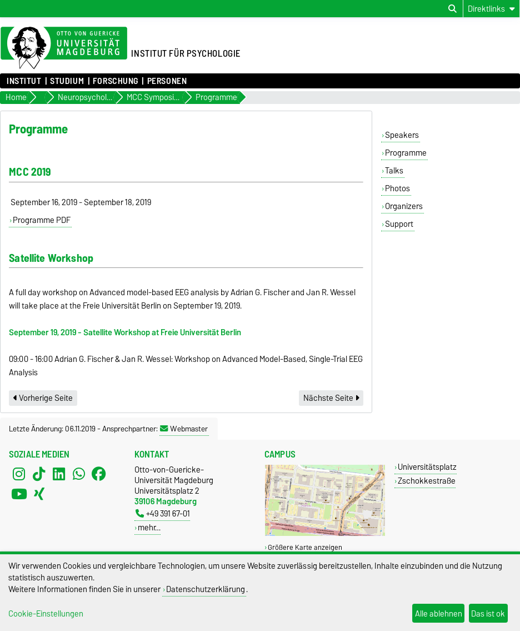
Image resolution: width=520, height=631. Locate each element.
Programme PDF (42, 220)
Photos (397, 188)
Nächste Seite (331, 398)
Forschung (115, 81)
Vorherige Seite (43, 398)
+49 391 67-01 (163, 513)
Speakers (402, 135)
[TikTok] (39, 474)
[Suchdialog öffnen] (452, 9)
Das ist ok (488, 613)
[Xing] (39, 494)
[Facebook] (99, 474)
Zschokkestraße (427, 481)
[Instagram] (19, 474)
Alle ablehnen (438, 613)
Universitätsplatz (427, 467)
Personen (167, 81)
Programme (406, 153)
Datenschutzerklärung (205, 589)
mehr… (149, 527)
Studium (67, 81)
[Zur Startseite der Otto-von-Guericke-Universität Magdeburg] (64, 48)
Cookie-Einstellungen (45, 613)
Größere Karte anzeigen (305, 547)
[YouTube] (19, 494)
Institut (24, 81)
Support (399, 224)
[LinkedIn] (59, 474)
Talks (394, 170)
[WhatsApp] (79, 474)
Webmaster (184, 428)
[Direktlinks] (491, 8)
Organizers (404, 206)
